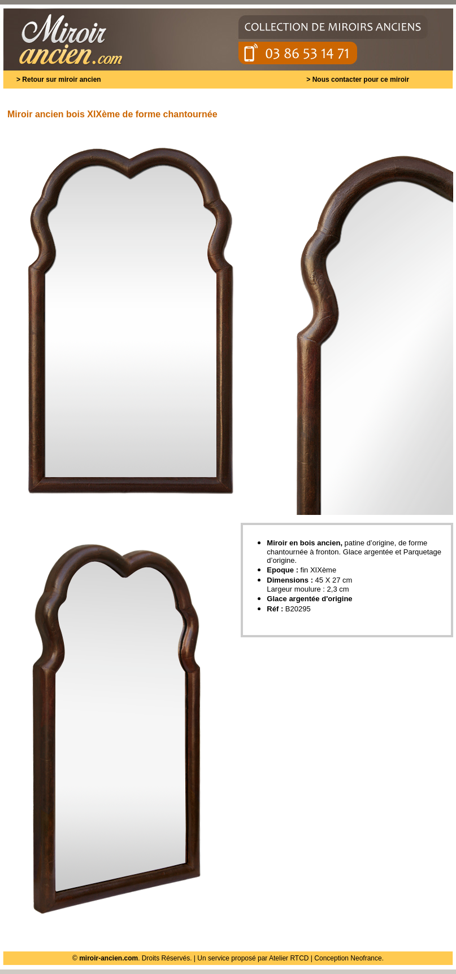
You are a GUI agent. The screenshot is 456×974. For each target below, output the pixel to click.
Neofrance (365, 958)
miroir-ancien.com (108, 958)
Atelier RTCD (289, 958)
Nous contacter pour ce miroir (360, 79)
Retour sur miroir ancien (61, 79)
